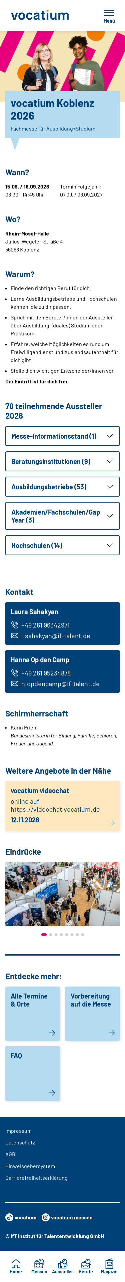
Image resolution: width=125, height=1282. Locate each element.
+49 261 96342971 (40, 625)
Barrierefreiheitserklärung (36, 1177)
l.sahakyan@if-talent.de (50, 636)
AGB (10, 1154)
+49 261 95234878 (41, 673)
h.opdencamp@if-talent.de (55, 683)
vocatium (20, 1217)
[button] (62, 436)
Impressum (18, 1130)
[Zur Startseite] (46, 15)
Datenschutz (20, 1142)
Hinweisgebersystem (30, 1166)
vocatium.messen (67, 1217)
